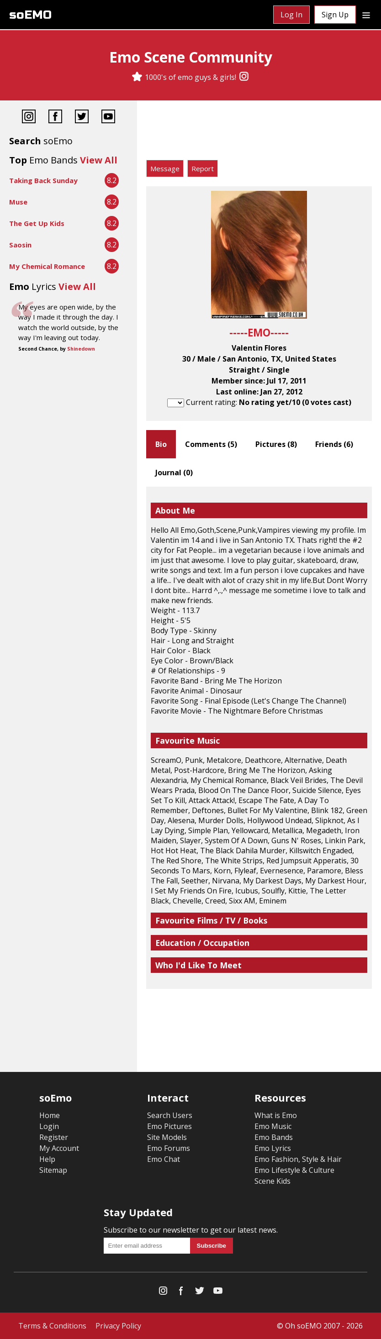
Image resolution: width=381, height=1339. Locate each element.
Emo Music (272, 1126)
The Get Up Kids (36, 223)
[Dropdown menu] (366, 14)
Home (49, 1115)
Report (202, 168)
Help (47, 1159)
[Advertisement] (259, 132)
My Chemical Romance (47, 266)
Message (165, 168)
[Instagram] (244, 77)
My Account (59, 1148)
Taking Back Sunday (43, 180)
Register (53, 1137)
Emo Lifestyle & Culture (294, 1170)
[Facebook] (55, 118)
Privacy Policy (118, 1326)
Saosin (20, 244)
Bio (161, 444)
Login (49, 1126)
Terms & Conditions (52, 1326)
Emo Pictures (169, 1126)
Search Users (169, 1115)
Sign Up (335, 15)
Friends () (334, 444)
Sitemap (53, 1170)
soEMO (30, 15)
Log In (291, 15)
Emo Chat (163, 1159)
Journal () (174, 472)
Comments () (211, 444)
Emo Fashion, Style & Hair (298, 1159)
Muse (18, 201)
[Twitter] (82, 118)
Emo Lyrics (272, 1148)
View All (98, 160)
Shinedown (81, 349)
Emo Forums (168, 1148)
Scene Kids (272, 1181)
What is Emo (275, 1115)
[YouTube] (108, 118)
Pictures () (276, 444)
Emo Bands (273, 1137)
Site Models (167, 1137)
